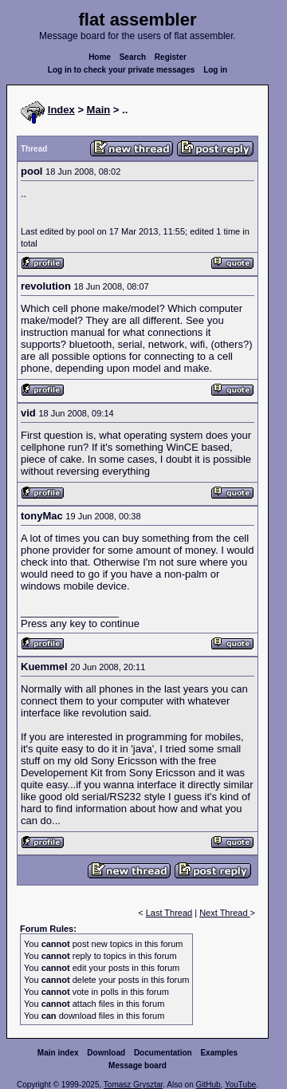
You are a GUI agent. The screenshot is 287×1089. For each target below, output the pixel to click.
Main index (58, 1052)
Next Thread (224, 912)
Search (133, 57)
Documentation (163, 1052)
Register (171, 57)
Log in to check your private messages (121, 69)
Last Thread (169, 912)
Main (99, 110)
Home (99, 57)
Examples (219, 1052)
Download (106, 1052)
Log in (215, 69)
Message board (137, 1065)
